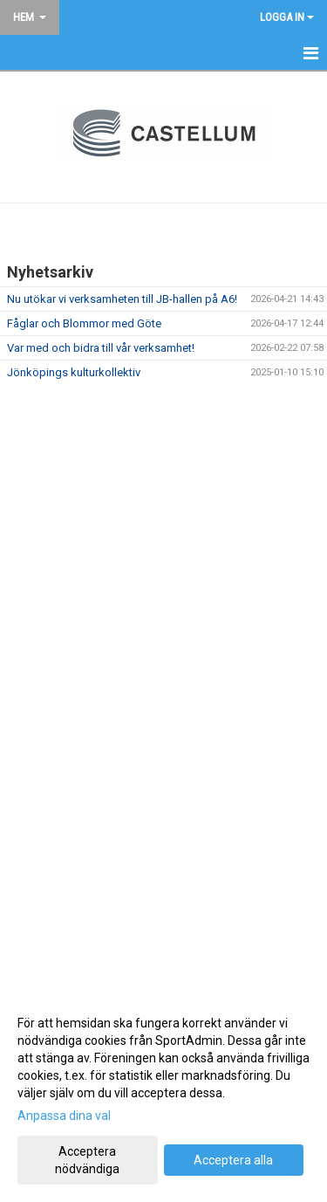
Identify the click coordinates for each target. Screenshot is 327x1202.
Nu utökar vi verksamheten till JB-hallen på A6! (122, 299)
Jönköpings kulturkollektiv (73, 372)
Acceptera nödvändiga (87, 1160)
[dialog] (163, 1095)
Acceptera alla (233, 1160)
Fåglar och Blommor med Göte (84, 323)
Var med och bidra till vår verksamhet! (100, 347)
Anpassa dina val (64, 1116)
